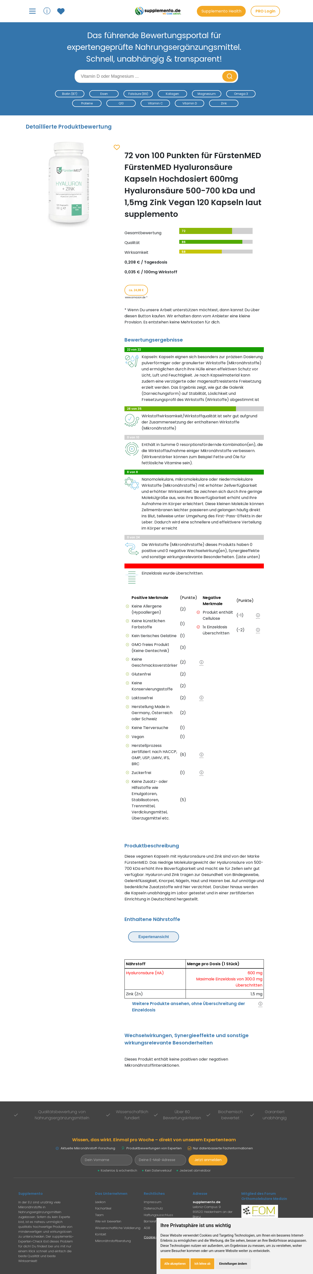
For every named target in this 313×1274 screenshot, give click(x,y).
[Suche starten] (229, 76)
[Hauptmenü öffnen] (32, 11)
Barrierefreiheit (154, 1221)
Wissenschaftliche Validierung (117, 1228)
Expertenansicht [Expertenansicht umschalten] (153, 937)
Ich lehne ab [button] (202, 1263)
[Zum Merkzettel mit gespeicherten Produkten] (61, 11)
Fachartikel (103, 1208)
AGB (147, 1228)
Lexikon (100, 1202)
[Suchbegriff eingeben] (149, 76)
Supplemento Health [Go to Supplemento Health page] (221, 11)
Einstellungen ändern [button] (233, 1263)
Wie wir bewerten (108, 1221)
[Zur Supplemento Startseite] (159, 11)
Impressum (152, 1202)
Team (99, 1215)
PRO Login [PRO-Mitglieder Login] (265, 11)
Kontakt (100, 1234)
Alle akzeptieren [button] (175, 1263)
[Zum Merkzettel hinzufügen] (116, 148)
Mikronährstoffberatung (113, 1241)
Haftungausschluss (158, 1215)
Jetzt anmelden (208, 1159)
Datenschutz (153, 1208)
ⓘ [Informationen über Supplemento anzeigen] (47, 11)
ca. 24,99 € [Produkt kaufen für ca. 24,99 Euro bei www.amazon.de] (136, 290)
